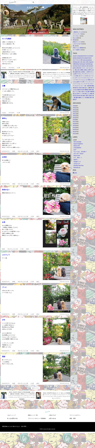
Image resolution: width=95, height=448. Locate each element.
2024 (74, 107)
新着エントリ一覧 (33, 415)
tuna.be (47, 411)
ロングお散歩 (6, 39)
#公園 (18, 67)
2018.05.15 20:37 (64, 350)
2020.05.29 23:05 (64, 67)
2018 (74, 119)
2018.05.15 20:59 (64, 184)
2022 (74, 111)
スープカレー (76, 36)
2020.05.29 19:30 (64, 112)
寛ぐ (74, 45)
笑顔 (3, 356)
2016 (74, 123)
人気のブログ (52, 415)
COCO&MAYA (77, 147)
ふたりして (6, 255)
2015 (74, 125)
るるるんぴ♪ (77, 163)
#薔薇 (13, 151)
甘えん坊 (75, 38)
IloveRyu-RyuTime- (79, 165)
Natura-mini (77, 145)
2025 (74, 105)
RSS (75, 173)
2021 (74, 113)
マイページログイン (75, 415)
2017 (74, 121)
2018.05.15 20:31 (64, 383)
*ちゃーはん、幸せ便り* (80, 151)
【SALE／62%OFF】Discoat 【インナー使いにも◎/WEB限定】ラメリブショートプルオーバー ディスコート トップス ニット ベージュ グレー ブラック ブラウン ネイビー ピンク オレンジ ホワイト (56, 75)
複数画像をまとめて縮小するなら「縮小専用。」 (15, 426)
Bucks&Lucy (77, 167)
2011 (74, 133)
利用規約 (43, 418)
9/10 (74, 40)
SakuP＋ (76, 159)
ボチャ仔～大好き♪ (79, 153)
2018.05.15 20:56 (64, 216)
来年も (4, 118)
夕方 (3, 320)
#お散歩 (4, 67)
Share (66, 32)
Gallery (52, 32)
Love (59, 32)
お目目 (4, 157)
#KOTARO (11, 67)
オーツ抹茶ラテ (77, 49)
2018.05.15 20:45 (64, 281)
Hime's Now (77, 155)
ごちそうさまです (78, 43)
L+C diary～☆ (78, 157)
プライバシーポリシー (34, 418)
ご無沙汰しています (78, 32)
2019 (74, 117)
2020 (74, 115)
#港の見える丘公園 (23, 151)
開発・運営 (73, 418)
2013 (74, 129)
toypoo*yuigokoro (78, 143)
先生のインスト (77, 42)
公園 (3, 86)
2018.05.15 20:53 (64, 249)
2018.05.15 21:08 (64, 151)
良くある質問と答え (12, 418)
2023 (74, 109)
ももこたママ (14, 11)
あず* (75, 149)
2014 (74, 127)
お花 (3, 222)
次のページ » (35, 388)
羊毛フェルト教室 (78, 47)
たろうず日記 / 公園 (35, 7)
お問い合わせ (52, 418)
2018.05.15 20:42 (64, 314)
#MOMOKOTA (6, 151)
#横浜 (37, 151)
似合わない (6, 189)
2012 (74, 131)
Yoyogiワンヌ (77, 161)
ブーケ (4, 287)
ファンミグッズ (77, 34)
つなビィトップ (11, 415)
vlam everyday (77, 141)
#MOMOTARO (6, 184)
